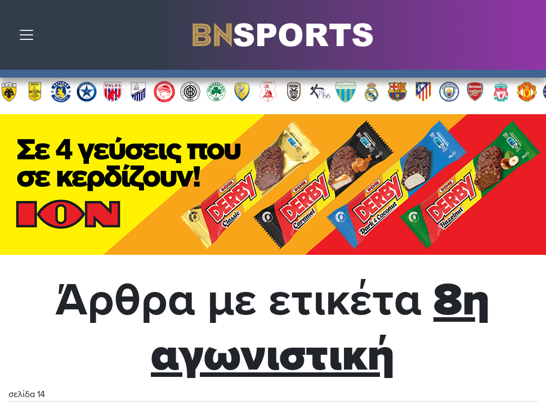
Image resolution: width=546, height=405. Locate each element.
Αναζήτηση (529, 37)
